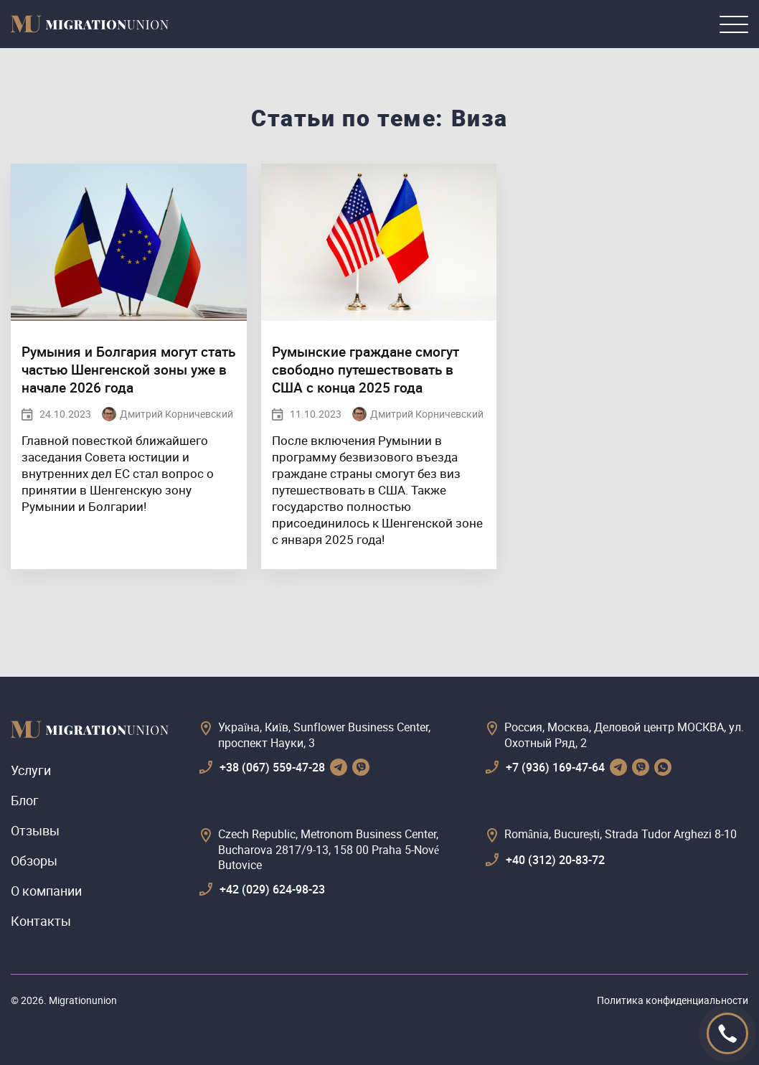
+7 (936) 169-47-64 (555, 767)
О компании (46, 890)
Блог (25, 800)
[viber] (360, 767)
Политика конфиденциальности (672, 1000)
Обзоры (34, 860)
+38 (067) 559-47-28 (272, 767)
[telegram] (338, 767)
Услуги (31, 770)
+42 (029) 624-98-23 (272, 889)
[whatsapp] (662, 767)
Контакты (41, 920)
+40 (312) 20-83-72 (555, 860)
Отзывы (35, 830)
